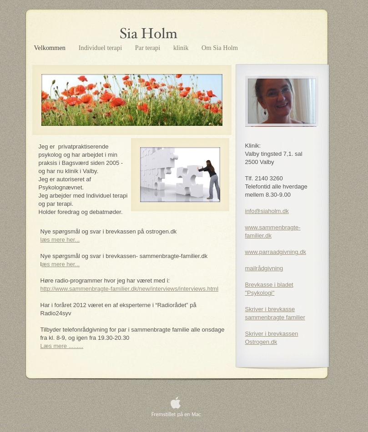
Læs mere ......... (62, 346)
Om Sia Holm (220, 47)
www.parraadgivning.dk (275, 251)
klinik (181, 47)
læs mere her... (60, 239)
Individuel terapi (101, 47)
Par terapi (148, 47)
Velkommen (50, 47)
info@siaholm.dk (267, 211)
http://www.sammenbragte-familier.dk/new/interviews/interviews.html (129, 288)
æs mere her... (60, 264)
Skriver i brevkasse (270, 309)
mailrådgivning (264, 268)
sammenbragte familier (275, 317)
